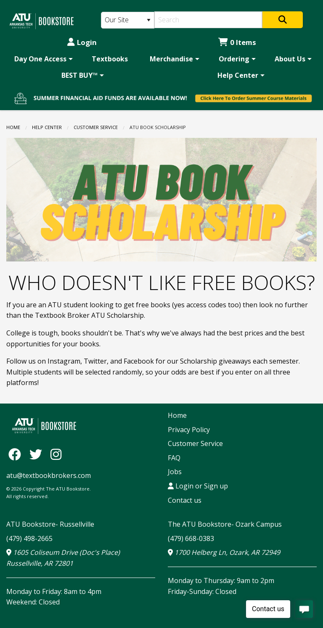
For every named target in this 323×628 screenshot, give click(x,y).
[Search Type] (127, 20)
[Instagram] (55, 454)
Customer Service (96, 127)
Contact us (184, 500)
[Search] (208, 19)
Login (82, 42)
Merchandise (171, 58)
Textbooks (110, 58)
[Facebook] (16, 454)
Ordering (234, 58)
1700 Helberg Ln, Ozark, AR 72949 (224, 552)
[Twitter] (37, 454)
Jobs (175, 471)
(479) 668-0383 (191, 538)
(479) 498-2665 (29, 538)
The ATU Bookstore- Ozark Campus (225, 524)
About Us (290, 58)
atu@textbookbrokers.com (48, 475)
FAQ (174, 457)
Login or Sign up (198, 486)
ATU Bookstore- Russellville (50, 524)
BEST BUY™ (79, 75)
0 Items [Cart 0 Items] (237, 42)
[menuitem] (42, 59)
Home (13, 127)
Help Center (237, 75)
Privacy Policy (189, 429)
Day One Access (40, 58)
